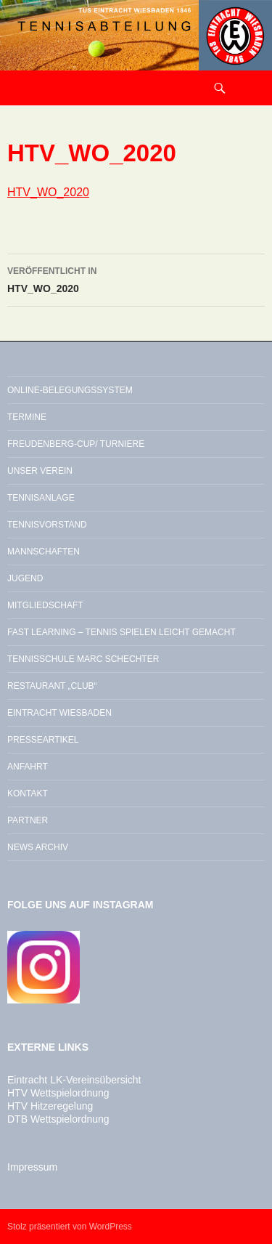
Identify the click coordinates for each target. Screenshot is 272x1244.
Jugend (25, 578)
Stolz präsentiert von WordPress (69, 1226)
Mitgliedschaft (45, 605)
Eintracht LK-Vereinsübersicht (74, 1080)
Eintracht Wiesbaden (59, 713)
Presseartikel (42, 740)
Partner (27, 820)
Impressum (32, 1167)
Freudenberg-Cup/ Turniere (75, 444)
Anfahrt (27, 767)
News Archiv (37, 847)
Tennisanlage (41, 498)
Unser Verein (40, 471)
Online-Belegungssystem (70, 390)
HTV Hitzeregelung (50, 1106)
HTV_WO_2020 (48, 192)
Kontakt (27, 793)
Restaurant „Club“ (52, 686)
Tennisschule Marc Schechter (83, 659)
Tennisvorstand (47, 525)
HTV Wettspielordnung (58, 1093)
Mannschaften (43, 551)
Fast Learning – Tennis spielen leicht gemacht (121, 632)
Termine (26, 417)
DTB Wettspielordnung (58, 1119)
